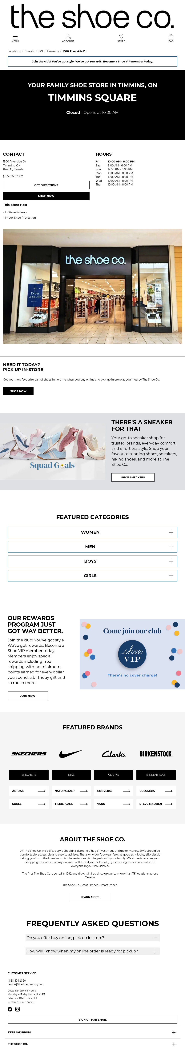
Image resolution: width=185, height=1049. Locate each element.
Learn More (90, 897)
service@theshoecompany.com (26, 984)
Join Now (27, 695)
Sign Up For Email (93, 1019)
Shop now (46, 195)
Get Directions (61, 185)
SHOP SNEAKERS (133, 477)
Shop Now (18, 391)
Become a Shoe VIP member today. (128, 61)
